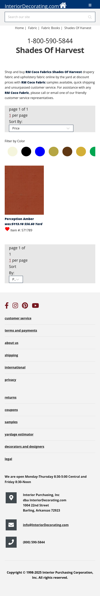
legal (8, 459)
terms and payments (21, 330)
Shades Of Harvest (77, 28)
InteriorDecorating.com (36, 4)
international (15, 367)
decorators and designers (24, 446)
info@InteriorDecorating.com (46, 525)
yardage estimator (19, 434)
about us (11, 343)
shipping (11, 355)
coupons (11, 410)
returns (10, 397)
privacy (10, 380)
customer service (18, 318)
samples (11, 422)
